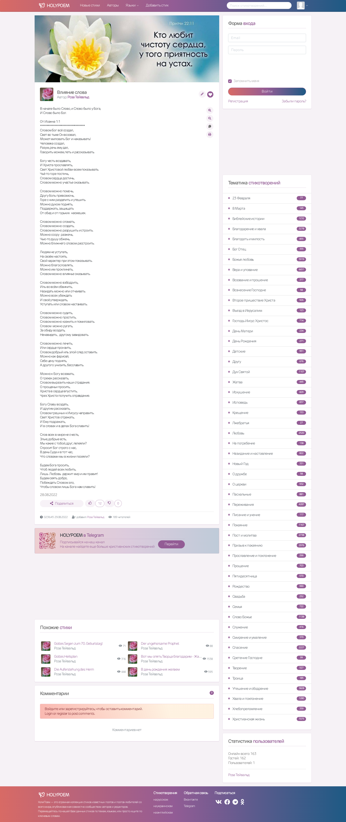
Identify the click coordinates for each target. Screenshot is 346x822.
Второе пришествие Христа (267, 300)
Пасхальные (267, 494)
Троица (267, 678)
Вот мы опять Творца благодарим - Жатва (172, 656)
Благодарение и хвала (267, 229)
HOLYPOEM (71, 535)
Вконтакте (191, 799)
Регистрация (238, 101)
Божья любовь (267, 259)
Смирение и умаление (267, 637)
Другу (267, 361)
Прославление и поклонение (267, 555)
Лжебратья (267, 423)
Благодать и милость (267, 239)
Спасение (267, 647)
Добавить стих (157, 5)
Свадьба (267, 596)
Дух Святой (267, 372)
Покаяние (267, 525)
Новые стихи (90, 5)
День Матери (267, 331)
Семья (267, 606)
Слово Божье (267, 617)
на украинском (163, 806)
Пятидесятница (267, 576)
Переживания (267, 504)
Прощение (267, 566)
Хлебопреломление (267, 708)
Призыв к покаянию (267, 545)
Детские (267, 351)
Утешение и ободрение (267, 688)
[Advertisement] (127, 588)
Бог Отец (267, 249)
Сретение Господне (267, 657)
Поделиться (61, 503)
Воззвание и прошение (267, 280)
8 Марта (267, 208)
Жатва (267, 382)
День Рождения (267, 341)
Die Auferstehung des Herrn (74, 669)
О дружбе (267, 474)
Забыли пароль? (294, 101)
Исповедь (267, 402)
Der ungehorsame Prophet (160, 643)
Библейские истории (267, 218)
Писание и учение (267, 514)
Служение (267, 627)
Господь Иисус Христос (267, 320)
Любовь (267, 433)
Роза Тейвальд (78, 97)
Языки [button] (131, 5)
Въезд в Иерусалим (267, 310)
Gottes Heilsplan (65, 656)
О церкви (267, 484)
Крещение (267, 412)
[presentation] (262, 66)
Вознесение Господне (267, 290)
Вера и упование (267, 269)
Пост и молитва (267, 535)
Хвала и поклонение (267, 698)
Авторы (113, 5)
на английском (163, 812)
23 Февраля (267, 198)
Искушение (267, 392)
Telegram (189, 806)
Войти (267, 91)
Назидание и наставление (267, 453)
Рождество (267, 586)
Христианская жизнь (267, 719)
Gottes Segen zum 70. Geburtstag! (78, 643)
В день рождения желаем (160, 669)
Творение (267, 668)
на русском (160, 799)
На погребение (267, 443)
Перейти (171, 544)
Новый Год (267, 463)
